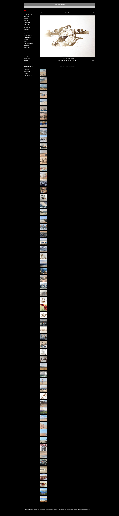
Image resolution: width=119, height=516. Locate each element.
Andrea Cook (57, 4)
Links (25, 64)
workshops (26, 20)
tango (25, 41)
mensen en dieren (28, 37)
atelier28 (26, 18)
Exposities (27, 27)
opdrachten (27, 22)
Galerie (26, 33)
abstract (26, 60)
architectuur (27, 47)
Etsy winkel (26, 24)
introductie (26, 16)
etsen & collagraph (28, 43)
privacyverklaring (28, 75)
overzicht (26, 29)
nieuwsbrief (27, 71)
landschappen (27, 56)
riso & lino (26, 51)
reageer (26, 73)
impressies (26, 45)
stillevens (26, 53)
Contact (26, 69)
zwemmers (26, 39)
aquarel (26, 54)
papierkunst (27, 58)
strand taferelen (28, 35)
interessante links (28, 66)
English (25, 10)
